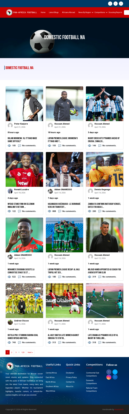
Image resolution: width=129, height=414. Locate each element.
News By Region (84, 12)
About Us (69, 386)
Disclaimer (70, 373)
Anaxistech (119, 409)
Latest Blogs (54, 12)
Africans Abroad (68, 12)
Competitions (99, 12)
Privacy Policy (71, 377)
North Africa (50, 382)
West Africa (50, 391)
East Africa (50, 377)
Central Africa (51, 373)
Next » (30, 352)
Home (43, 12)
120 (22, 352)
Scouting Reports (115, 12)
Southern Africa (52, 386)
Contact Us (70, 382)
